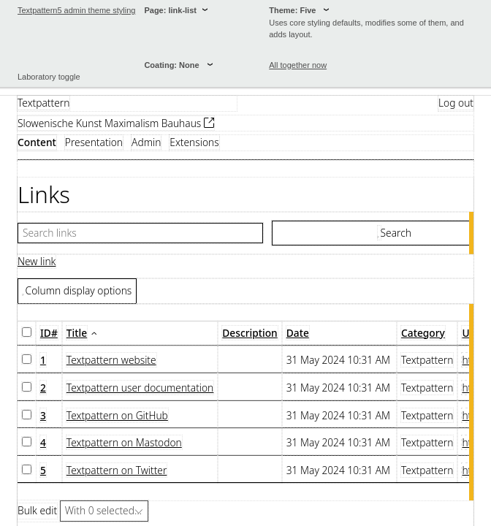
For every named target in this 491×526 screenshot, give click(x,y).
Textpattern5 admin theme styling (76, 10)
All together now (298, 65)
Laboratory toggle (49, 76)
